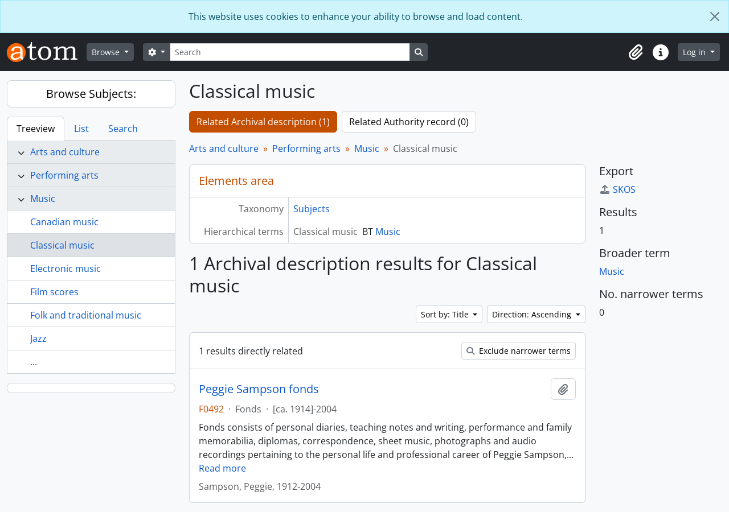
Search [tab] (123, 128)
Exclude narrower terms (518, 350)
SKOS (617, 189)
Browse (107, 52)
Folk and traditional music (85, 315)
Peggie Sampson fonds (259, 389)
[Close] (714, 16)
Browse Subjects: (91, 93)
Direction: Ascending (533, 314)
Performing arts (64, 175)
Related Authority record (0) (409, 121)
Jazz (38, 338)
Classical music (62, 245)
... (33, 362)
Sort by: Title (446, 314)
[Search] (290, 52)
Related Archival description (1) (263, 121)
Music (42, 198)
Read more (222, 468)
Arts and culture (65, 152)
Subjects (311, 209)
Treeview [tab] (36, 128)
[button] (635, 52)
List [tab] (81, 128)
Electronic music (65, 268)
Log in (695, 52)
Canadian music (64, 222)
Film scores (54, 292)
